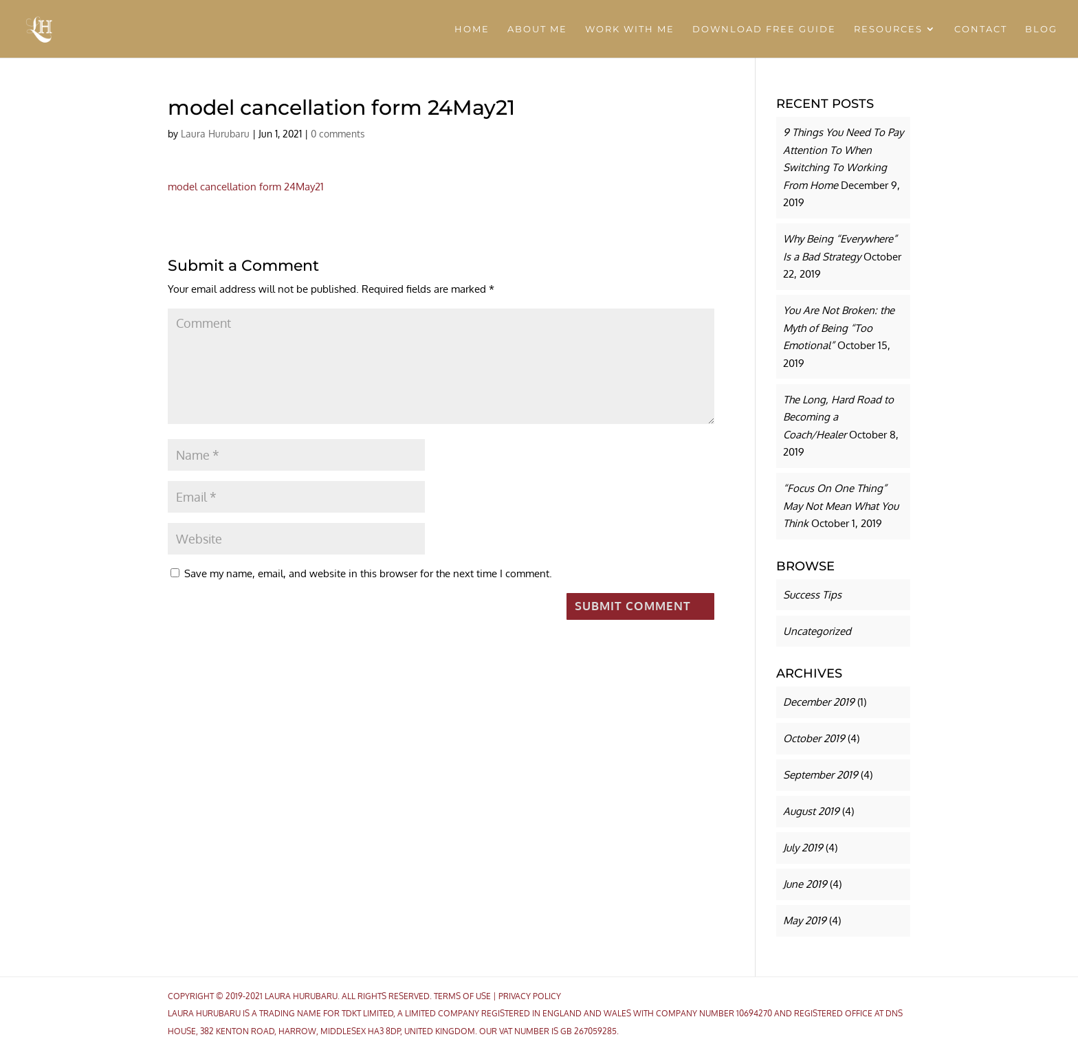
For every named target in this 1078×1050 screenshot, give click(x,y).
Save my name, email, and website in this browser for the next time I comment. (368, 573)
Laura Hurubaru (215, 133)
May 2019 (804, 920)
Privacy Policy (529, 996)
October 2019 (814, 738)
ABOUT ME (537, 29)
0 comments (338, 133)
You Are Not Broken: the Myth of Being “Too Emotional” (838, 328)
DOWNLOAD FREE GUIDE (764, 29)
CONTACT (980, 29)
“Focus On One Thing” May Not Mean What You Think (841, 506)
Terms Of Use (462, 996)
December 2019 (819, 701)
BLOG (1041, 29)
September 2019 (820, 774)
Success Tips (812, 594)
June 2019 (805, 884)
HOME (472, 29)
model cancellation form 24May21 (246, 186)
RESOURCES (888, 29)
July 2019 (803, 847)
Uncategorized (817, 631)
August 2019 (811, 811)
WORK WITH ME (629, 29)
